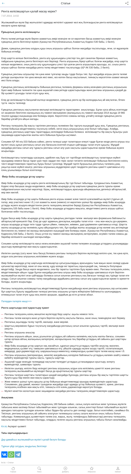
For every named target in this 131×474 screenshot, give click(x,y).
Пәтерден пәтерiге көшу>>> (16, 301)
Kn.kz (4, 426)
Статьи (11, 463)
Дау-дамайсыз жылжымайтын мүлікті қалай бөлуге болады (33, 439)
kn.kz (3, 463)
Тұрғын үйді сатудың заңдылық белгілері (24, 446)
